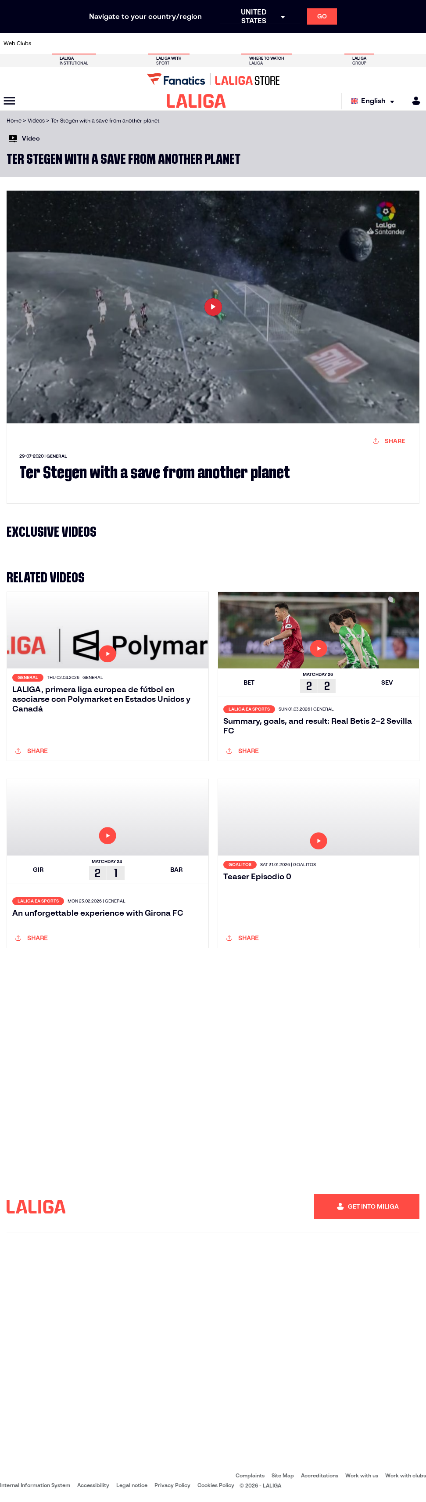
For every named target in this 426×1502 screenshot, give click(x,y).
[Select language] (374, 101)
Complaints (250, 1475)
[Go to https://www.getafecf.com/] (161, 43)
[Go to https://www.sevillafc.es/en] (376, 43)
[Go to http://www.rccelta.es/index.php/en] (240, 43)
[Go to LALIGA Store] (213, 79)
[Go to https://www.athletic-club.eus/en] (44, 43)
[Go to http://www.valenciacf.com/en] (396, 43)
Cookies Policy (215, 1485)
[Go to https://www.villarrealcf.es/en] (415, 43)
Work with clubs (405, 1475)
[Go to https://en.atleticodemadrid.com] (63, 43)
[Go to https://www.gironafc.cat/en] (181, 43)
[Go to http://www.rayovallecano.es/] (220, 43)
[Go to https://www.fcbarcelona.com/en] (142, 43)
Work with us (361, 1475)
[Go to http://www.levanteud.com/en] (200, 43)
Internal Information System (35, 1485)
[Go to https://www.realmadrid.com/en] (318, 43)
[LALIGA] (196, 101)
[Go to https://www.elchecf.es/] (122, 43)
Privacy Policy (172, 1485)
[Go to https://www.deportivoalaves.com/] (102, 43)
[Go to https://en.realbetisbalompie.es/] (298, 43)
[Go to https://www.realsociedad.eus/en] (357, 43)
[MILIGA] (413, 101)
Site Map (283, 1475)
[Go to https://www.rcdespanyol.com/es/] (259, 43)
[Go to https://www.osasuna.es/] (83, 43)
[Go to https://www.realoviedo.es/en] (337, 43)
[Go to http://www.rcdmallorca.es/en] (279, 43)
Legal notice (131, 1485)
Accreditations (319, 1475)
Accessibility (93, 1485)
